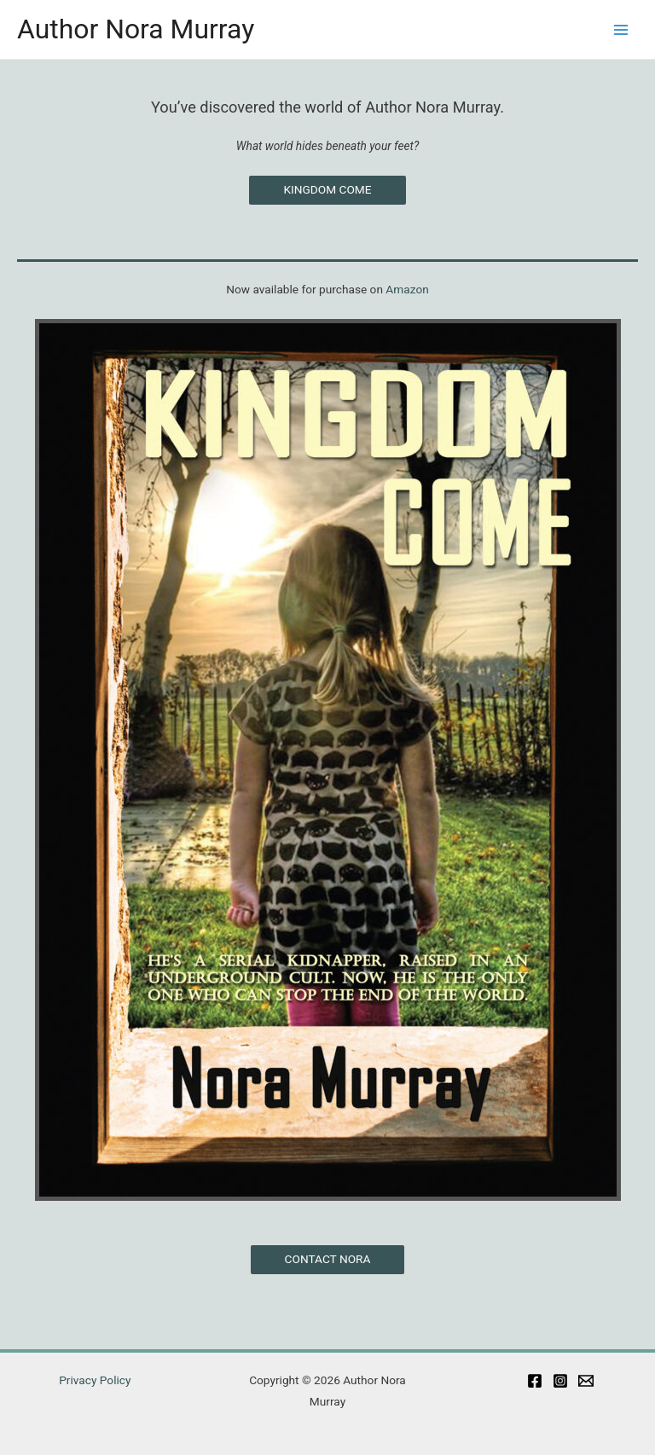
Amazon (406, 289)
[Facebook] (534, 1380)
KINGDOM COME (327, 189)
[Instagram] (560, 1380)
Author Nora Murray (135, 29)
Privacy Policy (94, 1380)
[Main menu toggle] (621, 29)
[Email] (586, 1380)
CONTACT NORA (328, 1259)
